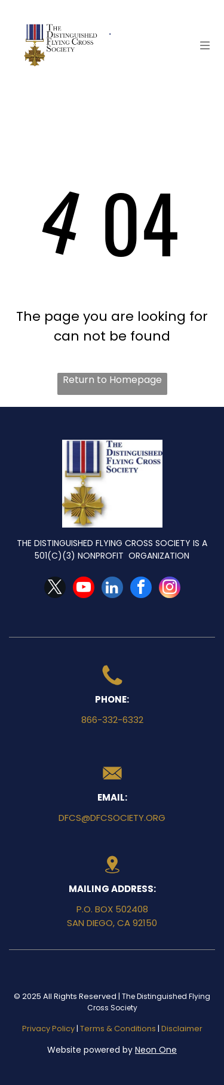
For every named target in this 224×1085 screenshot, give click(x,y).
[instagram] (169, 589)
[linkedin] (112, 589)
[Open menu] (205, 45)
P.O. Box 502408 (112, 909)
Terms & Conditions (118, 1028)
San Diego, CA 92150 (112, 923)
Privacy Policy (48, 1028)
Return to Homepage (112, 380)
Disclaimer (181, 1028)
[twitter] (55, 589)
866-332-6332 (112, 719)
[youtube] (83, 589)
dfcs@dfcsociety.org (112, 817)
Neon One (156, 1050)
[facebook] (141, 589)
